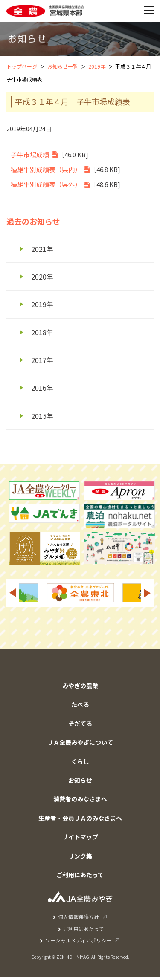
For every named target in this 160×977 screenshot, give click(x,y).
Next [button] (147, 592)
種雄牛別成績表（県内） (46, 169)
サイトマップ (80, 837)
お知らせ (80, 780)
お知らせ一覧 (62, 66)
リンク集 (80, 856)
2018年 (42, 332)
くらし (80, 761)
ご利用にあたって (80, 874)
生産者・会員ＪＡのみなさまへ (80, 818)
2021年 (42, 249)
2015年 (42, 416)
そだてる (80, 723)
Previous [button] (12, 592)
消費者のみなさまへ (80, 799)
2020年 (42, 276)
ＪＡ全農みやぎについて (80, 742)
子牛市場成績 (30, 154)
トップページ (21, 66)
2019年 (96, 66)
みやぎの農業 (80, 685)
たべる (80, 704)
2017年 (42, 360)
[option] (80, 592)
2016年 (42, 388)
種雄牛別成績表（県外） (46, 184)
